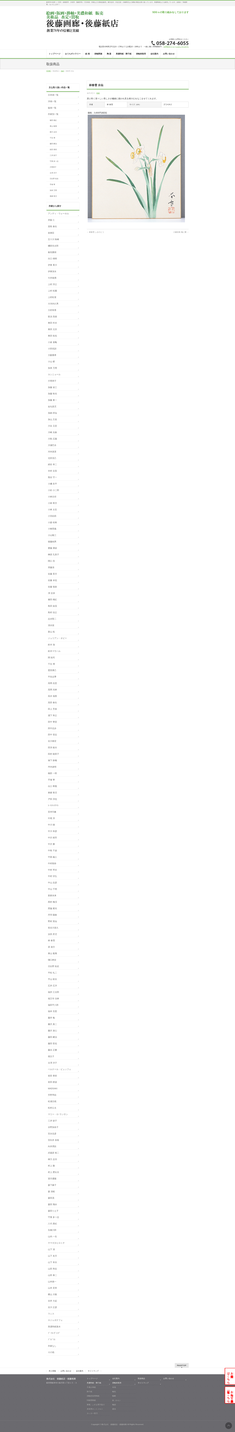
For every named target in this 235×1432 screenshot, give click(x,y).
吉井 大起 (52, 1301)
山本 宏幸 (52, 1288)
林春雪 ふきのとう (95, 232)
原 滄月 (51, 947)
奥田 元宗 (52, 329)
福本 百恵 (52, 1011)
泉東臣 (51, 233)
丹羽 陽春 (52, 915)
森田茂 (51, 1198)
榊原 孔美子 (53, 554)
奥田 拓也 (52, 336)
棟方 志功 (53, 132)
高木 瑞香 (52, 696)
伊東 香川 (52, 265)
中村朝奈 (52, 863)
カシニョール (54, 374)
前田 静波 (52, 1082)
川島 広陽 (52, 439)
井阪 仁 (51, 220)
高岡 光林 (52, 689)
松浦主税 (52, 1101)
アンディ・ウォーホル (58, 213)
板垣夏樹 (52, 252)
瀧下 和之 (52, 715)
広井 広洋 (52, 985)
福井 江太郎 (53, 992)
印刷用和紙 (91, 1400)
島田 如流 (52, 606)
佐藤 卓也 (52, 580)
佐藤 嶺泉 (52, 587)
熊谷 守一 (52, 477)
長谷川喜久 (53, 928)
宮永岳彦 (52, 1133)
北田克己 (52, 458)
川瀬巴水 (52, 445)
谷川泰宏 (52, 741)
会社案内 (79, 1371)
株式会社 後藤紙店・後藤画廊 (114, 1424)
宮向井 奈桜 (53, 1140)
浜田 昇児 (52, 934)
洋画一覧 (52, 101)
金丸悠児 (52, 406)
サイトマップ (93, 1371)
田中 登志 (52, 734)
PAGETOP (181, 1365)
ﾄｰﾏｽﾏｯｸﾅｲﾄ (53, 805)
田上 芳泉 (52, 709)
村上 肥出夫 (53, 1172)
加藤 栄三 (52, 387)
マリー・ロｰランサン (58, 1114)
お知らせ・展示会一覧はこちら (230, 1395)
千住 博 (52, 138)
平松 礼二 (52, 973)
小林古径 (52, 496)
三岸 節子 (53, 155)
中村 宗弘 (52, 876)
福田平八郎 (53, 1005)
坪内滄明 (52, 767)
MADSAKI (52, 1088)
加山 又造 (52, 419)
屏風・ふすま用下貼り (96, 1405)
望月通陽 (52, 1178)
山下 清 (51, 1249)
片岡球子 (53, 167)
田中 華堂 (52, 722)
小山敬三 (52, 535)
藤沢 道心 (52, 1030)
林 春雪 (51, 940)
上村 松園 (52, 291)
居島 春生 (52, 226)
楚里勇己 (52, 670)
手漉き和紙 (91, 1387)
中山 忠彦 (52, 882)
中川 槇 (51, 825)
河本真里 (52, 451)
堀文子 (51, 1056)
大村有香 (52, 310)
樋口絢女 (52, 960)
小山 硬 (51, 361)
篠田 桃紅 (53, 120)
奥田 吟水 (52, 323)
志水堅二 (52, 619)
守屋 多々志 (54, 161)
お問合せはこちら (230, 1376)
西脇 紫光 (52, 908)
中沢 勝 (51, 844)
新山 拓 (51, 632)
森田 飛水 (52, 1204)
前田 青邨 (53, 149)
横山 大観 (52, 1294)
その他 (51, 1352)
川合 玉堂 (52, 426)
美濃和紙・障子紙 (94, 1383)
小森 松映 (52, 522)
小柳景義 (52, 529)
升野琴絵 (52, 1095)
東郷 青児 (53, 196)
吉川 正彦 (52, 1307)
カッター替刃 (92, 1413)
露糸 (114, 1409)
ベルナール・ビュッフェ (59, 1069)
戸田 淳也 (52, 799)
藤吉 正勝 (52, 1050)
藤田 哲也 (52, 1043)
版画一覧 (52, 108)
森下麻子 (52, 1185)
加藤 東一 (52, 400)
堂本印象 (52, 812)
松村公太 (52, 1108)
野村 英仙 (52, 921)
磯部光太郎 (53, 246)
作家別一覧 (53, 114)
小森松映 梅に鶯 (181, 232)
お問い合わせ (66, 1371)
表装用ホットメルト (95, 1409)
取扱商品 (141, 1378)
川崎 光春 (52, 432)
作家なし (52, 1346)
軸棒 (114, 1396)
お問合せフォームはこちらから (176, 47)
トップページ (92, 1378)
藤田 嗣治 (53, 144)
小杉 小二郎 (53, 490)
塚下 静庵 (52, 760)
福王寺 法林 (53, 998)
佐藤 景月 (52, 574)
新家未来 (52, 895)
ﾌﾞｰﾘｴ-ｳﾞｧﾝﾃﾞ (54, 1333)
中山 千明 (52, 889)
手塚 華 (52, 184)
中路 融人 (52, 857)
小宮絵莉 (52, 516)
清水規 (51, 625)
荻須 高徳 (52, 316)
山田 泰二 (52, 1275)
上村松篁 (52, 297)
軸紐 (114, 1405)
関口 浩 (51, 561)
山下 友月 (52, 1256)
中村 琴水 (52, 870)
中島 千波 (52, 850)
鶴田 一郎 (52, 773)
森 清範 (51, 1191)
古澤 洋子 (53, 173)
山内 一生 (52, 1236)
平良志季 (52, 677)
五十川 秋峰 (53, 239)
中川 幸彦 (52, 831)
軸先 (114, 1391)
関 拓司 (51, 657)
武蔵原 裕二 (53, 1153)
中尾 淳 (51, 818)
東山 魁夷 (53, 126)
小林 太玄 (52, 509)
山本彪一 (52, 1281)
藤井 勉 (51, 1017)
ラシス (51, 1313)
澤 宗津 (51, 593)
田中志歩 (52, 728)
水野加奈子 (53, 1127)
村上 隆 (51, 1165)
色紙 (98, 93)
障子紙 (89, 1391)
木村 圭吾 (52, 471)
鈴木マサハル (54, 651)
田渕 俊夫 (52, 747)
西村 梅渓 (52, 902)
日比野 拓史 (54, 178)
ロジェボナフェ (55, 1320)
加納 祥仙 (52, 413)
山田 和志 (52, 1269)
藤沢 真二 (52, 1024)
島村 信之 (52, 612)
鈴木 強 (51, 644)
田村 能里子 (53, 754)
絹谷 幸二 (52, 464)
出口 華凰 (52, 786)
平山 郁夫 (52, 979)
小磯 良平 (52, 484)
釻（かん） (116, 1400)
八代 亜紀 (52, 1223)
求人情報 (52, 1371)
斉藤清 (51, 567)
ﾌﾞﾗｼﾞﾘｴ (51, 1339)
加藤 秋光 (52, 393)
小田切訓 (52, 348)
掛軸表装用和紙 (93, 1396)
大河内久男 (53, 303)
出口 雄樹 (52, 258)
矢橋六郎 (52, 1230)
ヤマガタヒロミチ (56, 1243)
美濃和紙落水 (54, 1326)
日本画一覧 (53, 95)
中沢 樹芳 (52, 837)
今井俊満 (52, 278)
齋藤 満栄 (52, 548)
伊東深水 (52, 271)
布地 (114, 1387)
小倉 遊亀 (52, 342)
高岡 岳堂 (52, 683)
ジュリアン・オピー (57, 638)
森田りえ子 (53, 1211)
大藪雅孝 (52, 355)
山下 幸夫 (52, 1262)
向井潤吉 (52, 1146)
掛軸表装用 (116, 1383)
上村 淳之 (52, 284)
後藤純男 (52, 541)
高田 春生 (52, 702)
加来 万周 (53, 190)
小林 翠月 (52, 503)
